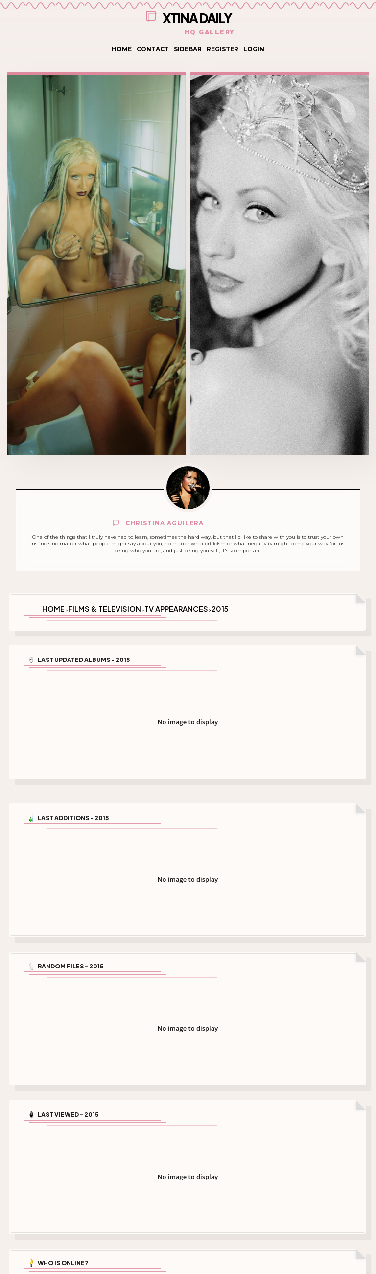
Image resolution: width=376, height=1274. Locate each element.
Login (253, 49)
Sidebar (188, 49)
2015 (220, 607)
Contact (153, 49)
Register (222, 49)
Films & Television (104, 607)
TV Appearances (176, 607)
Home (122, 49)
